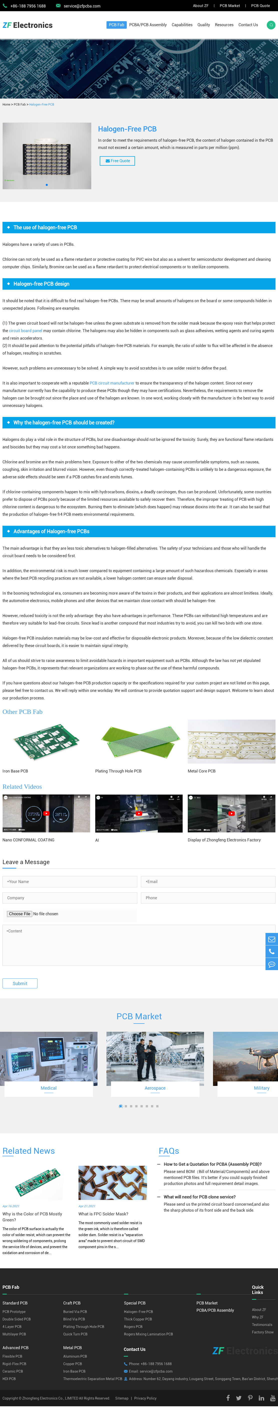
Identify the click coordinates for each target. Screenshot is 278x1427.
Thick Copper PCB (138, 1319)
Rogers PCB (133, 1327)
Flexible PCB (12, 1356)
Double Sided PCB (16, 1319)
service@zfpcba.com (78, 5)
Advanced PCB (15, 1347)
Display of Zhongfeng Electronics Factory (224, 840)
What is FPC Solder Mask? (103, 1213)
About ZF (200, 5)
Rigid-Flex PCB (14, 1364)
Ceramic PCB (12, 1371)
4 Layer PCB (12, 1327)
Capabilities (182, 24)
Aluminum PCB (75, 1356)
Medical (49, 1087)
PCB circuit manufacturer (112, 383)
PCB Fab (116, 24)
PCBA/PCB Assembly (148, 24)
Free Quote (118, 160)
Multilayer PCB (14, 1334)
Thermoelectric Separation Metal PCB (92, 1379)
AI (97, 840)
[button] (47, 185)
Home (6, 104)
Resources (224, 24)
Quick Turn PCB (75, 1334)
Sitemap (121, 1398)
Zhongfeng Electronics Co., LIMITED (50, 1398)
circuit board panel (25, 330)
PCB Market (230, 5)
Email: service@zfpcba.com (150, 1371)
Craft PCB (71, 1303)
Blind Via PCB (74, 1319)
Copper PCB (72, 1364)
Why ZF (258, 1317)
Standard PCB (15, 1303)
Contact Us (248, 24)
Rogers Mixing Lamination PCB (148, 1334)
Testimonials (262, 1325)
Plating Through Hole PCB (118, 771)
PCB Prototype (14, 1312)
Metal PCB (72, 1347)
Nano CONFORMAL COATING (28, 840)
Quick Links (258, 1290)
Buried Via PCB (75, 1312)
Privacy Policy (145, 1398)
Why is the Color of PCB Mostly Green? (32, 1216)
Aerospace (155, 1087)
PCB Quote (260, 5)
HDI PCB (9, 1379)
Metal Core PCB (202, 771)
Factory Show (263, 1332)
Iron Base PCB (15, 771)
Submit (20, 983)
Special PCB (135, 1303)
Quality (204, 24)
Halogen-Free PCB (41, 104)
